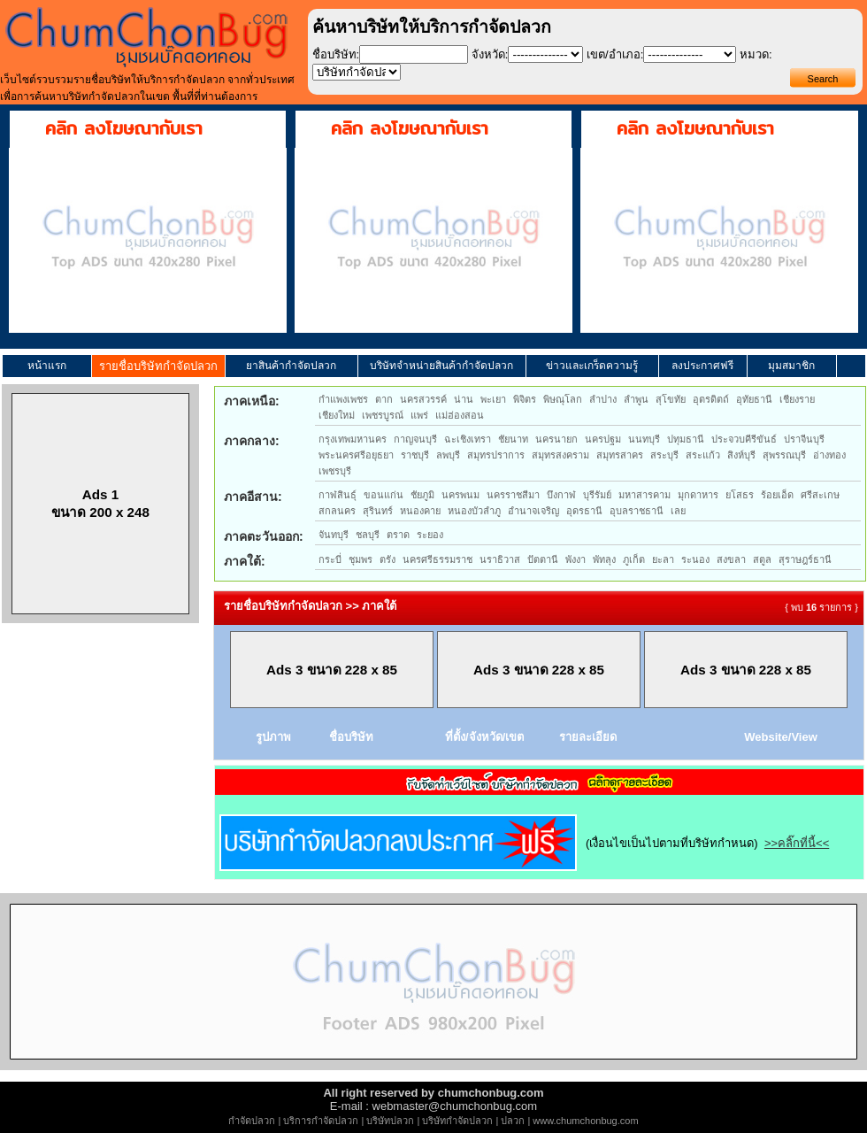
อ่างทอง (829, 455)
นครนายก (556, 439)
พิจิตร (524, 399)
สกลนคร (337, 510)
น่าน (463, 399)
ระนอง (695, 559)
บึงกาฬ (561, 494)
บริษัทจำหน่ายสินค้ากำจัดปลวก (441, 365)
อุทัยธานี (754, 399)
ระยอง (430, 534)
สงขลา (731, 559)
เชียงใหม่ (336, 415)
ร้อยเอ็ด (777, 494)
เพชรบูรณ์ (382, 415)
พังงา (575, 559)
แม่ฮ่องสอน (459, 415)
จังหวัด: (490, 54)
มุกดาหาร (698, 494)
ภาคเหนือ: (252, 401)
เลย (678, 510)
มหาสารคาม (644, 494)
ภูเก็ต (634, 559)
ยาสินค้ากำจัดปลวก (291, 365)
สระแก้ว (703, 455)
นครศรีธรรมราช (437, 559)
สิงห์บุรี (741, 455)
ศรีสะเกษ (820, 494)
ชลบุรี (368, 534)
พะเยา (493, 399)
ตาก (384, 399)
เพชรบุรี (334, 471)
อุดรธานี (584, 510)
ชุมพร (360, 559)
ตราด (398, 534)
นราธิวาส (500, 559)
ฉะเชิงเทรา (467, 439)
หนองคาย (420, 510)
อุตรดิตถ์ (711, 399)
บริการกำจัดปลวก (320, 1120)
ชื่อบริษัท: (336, 54)
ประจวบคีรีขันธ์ (744, 439)
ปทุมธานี (685, 439)
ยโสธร (739, 494)
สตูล (762, 559)
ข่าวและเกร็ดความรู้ (592, 365)
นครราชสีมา (513, 494)
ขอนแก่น (383, 494)
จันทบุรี (333, 534)
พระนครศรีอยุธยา (356, 455)
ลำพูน (636, 399)
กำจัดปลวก (251, 1120)
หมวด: (756, 54)
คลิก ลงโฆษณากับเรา (124, 128)
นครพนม (460, 494)
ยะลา (663, 559)
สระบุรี (664, 455)
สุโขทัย (671, 399)
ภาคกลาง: (252, 441)
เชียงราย (797, 399)
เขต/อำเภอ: (615, 54)
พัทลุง (604, 559)
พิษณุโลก (562, 399)
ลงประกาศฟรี (702, 365)
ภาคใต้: (244, 561)
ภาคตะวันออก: (263, 536)
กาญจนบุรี (415, 439)
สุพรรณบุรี (784, 455)
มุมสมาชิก (791, 365)
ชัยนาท (513, 439)
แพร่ (419, 415)
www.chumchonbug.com (585, 1120)
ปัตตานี (542, 559)
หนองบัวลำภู (474, 510)
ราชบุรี (415, 455)
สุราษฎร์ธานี (805, 559)
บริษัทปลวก (390, 1120)
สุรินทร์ (378, 510)
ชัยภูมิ (422, 494)
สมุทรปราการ (496, 455)
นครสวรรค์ (423, 399)
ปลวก (513, 1120)
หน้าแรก (46, 365)
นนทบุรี (644, 439)
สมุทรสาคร (619, 455)
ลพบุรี (448, 455)
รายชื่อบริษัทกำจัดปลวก (158, 366)
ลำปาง (603, 399)
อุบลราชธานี (637, 510)
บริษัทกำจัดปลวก (457, 1120)
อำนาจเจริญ (533, 510)
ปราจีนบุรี (804, 439)
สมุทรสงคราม (560, 455)
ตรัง (387, 559)
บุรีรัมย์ (597, 494)
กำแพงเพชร (343, 399)
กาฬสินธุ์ (337, 494)
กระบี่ (329, 559)
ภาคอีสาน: (253, 496)
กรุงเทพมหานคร (352, 439)
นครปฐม (603, 439)
